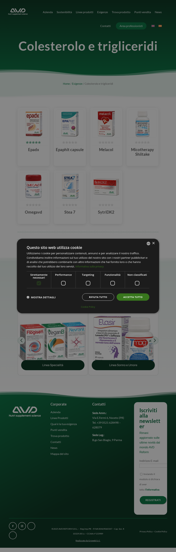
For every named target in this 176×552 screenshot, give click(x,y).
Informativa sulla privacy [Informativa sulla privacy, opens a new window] (90, 266)
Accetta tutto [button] (132, 297)
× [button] (153, 243)
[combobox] (148, 243)
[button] (41, 297)
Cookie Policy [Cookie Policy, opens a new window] (88, 306)
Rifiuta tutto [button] (96, 297)
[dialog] (88, 276)
